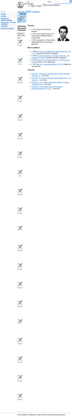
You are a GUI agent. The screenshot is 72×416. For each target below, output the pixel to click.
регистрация (57, 3)
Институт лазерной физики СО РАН (50, 64)
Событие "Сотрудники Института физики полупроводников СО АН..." (46, 87)
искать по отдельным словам (21, 18)
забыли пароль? (67, 3)
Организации (36, 11)
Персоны (28, 11)
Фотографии (21, 11)
